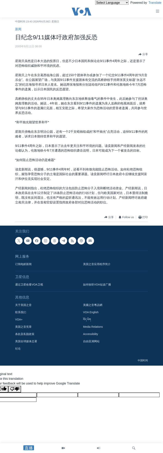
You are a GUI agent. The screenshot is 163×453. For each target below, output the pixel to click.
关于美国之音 (23, 305)
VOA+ (19, 319)
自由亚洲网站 (91, 341)
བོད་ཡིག (87, 319)
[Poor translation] (14, 389)
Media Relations (93, 326)
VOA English (91, 312)
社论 (18, 348)
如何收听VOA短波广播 (97, 284)
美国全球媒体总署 (26, 341)
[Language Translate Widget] (105, 3)
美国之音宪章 (23, 326)
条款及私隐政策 (24, 334)
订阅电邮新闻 (23, 264)
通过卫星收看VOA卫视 (29, 284)
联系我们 (20, 312)
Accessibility (90, 334)
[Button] (143, 54)
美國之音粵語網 (92, 305)
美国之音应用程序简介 (97, 264)
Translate (151, 2)
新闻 (18, 29)
